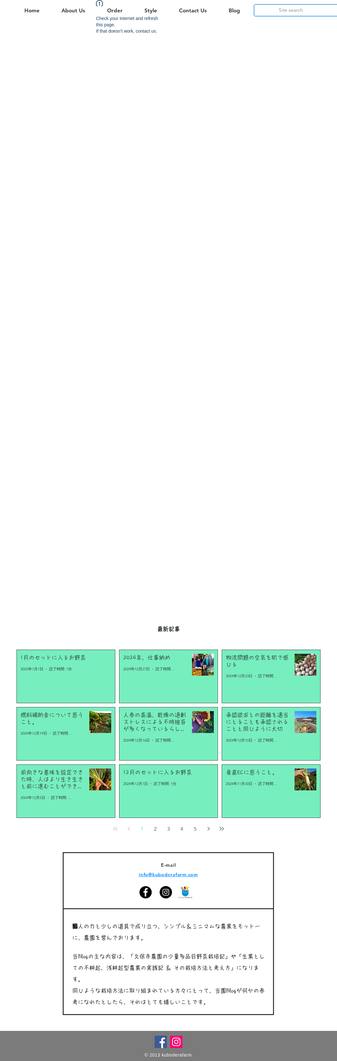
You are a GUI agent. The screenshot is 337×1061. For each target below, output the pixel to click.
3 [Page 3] (168, 829)
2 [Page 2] (155, 829)
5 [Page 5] (195, 829)
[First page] (115, 828)
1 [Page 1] (142, 829)
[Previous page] (128, 828)
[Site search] (291, 10)
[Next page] (208, 828)
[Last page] (221, 828)
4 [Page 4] (182, 829)
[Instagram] (166, 892)
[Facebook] (145, 892)
